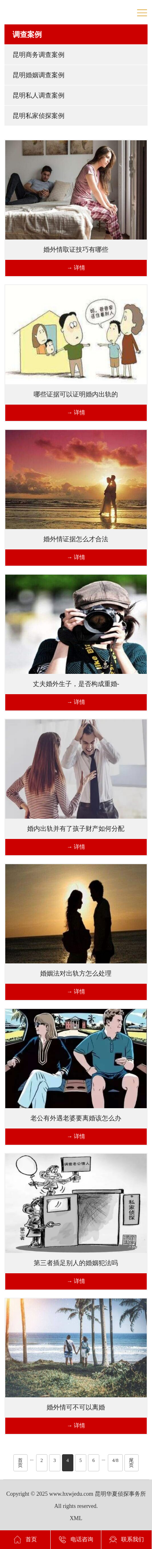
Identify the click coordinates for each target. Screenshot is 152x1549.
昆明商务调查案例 (38, 54)
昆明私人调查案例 (38, 95)
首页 (20, 1462)
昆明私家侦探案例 (38, 115)
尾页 (131, 1462)
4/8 (115, 1460)
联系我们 (126, 1539)
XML (76, 1518)
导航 (142, 12)
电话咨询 (75, 1539)
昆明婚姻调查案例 (38, 75)
